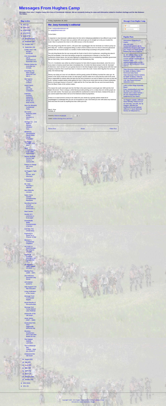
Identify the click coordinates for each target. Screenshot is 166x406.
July (26, 362)
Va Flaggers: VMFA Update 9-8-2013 (29, 266)
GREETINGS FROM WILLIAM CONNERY (28, 88)
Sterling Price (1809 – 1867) (29, 272)
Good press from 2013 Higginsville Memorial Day (29, 325)
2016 (25, 27)
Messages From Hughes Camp (49, 7)
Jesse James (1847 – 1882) (29, 319)
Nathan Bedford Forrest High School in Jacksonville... (29, 159)
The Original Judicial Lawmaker (28, 341)
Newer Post (52, 128)
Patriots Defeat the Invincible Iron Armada (30, 66)
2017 (25, 24)
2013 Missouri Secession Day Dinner (30, 277)
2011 (25, 386)
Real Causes (28, 211)
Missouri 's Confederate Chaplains (29, 241)
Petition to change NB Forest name (30, 166)
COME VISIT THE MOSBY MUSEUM (30, 51)
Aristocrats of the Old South (30, 314)
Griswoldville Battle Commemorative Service (30, 223)
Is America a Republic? (28, 180)
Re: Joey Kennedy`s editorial (28, 185)
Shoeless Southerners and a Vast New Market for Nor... (30, 333)
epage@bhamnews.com (57, 30)
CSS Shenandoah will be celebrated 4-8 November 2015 (30, 58)
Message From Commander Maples (29, 298)
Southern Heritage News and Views (62, 118)
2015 (25, 30)
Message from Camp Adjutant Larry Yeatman (30, 309)
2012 (25, 383)
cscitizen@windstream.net (60, 28)
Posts (127, 26)
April (26, 371)
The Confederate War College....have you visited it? (30, 348)
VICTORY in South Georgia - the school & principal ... (30, 249)
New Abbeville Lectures (29, 191)
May (26, 368)
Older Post (113, 128)
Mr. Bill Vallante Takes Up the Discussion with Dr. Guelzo (133, 56)
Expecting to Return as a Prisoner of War (30, 235)
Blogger (93, 402)
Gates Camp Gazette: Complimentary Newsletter (30, 197)
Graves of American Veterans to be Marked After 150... (30, 258)
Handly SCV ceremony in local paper (29, 216)
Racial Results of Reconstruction (30, 303)
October (27, 44)
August (27, 359)
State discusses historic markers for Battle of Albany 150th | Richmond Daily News (134, 71)
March (27, 374)
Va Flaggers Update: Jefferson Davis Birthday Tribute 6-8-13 (133, 100)
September (28, 47)
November (28, 41)
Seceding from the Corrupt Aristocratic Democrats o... (30, 205)
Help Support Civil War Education (30, 287)
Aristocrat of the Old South (29, 355)
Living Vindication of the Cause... (30, 292)
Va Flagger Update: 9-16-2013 (29, 143)
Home (83, 128)
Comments (129, 29)
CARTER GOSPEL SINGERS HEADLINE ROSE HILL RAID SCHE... (29, 98)
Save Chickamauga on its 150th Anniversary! (29, 150)
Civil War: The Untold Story (29, 230)
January (27, 379)
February (28, 376)
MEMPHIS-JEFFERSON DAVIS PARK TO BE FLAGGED (29, 135)
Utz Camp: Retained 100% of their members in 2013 (30, 115)
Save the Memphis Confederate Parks (30, 107)
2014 (25, 33)
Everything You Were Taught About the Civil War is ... (30, 73)
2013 (25, 36)
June (26, 365)
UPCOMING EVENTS (28, 283)
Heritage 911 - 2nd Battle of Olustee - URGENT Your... (30, 125)
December (28, 38)
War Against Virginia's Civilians (28, 80)
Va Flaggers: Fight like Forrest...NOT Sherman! (30, 173)
